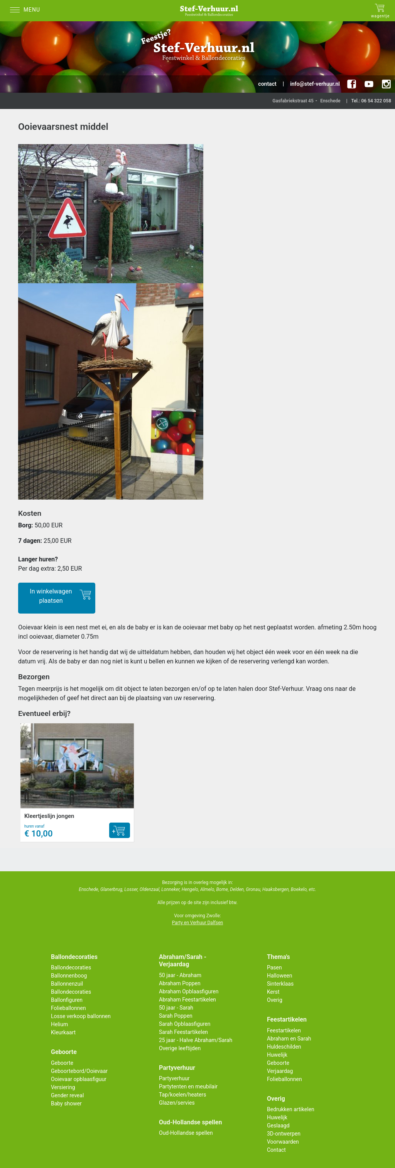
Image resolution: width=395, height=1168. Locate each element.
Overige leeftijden (180, 1048)
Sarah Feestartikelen (183, 1032)
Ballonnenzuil (67, 984)
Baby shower (66, 1103)
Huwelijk (277, 1055)
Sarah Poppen (175, 1016)
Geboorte (62, 1063)
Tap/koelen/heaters (182, 1094)
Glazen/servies (177, 1103)
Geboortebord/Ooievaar (79, 1071)
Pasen (274, 967)
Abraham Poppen (180, 983)
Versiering (63, 1087)
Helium (59, 1024)
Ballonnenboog (69, 975)
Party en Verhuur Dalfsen (197, 922)
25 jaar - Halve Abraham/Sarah (195, 1040)
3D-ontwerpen (283, 1134)
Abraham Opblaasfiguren (188, 991)
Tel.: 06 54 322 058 (371, 101)
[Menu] (27, 10)
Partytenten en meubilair (188, 1086)
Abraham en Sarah (289, 1038)
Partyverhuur (174, 1078)
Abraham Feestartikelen (187, 999)
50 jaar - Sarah (176, 1008)
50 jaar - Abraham (180, 975)
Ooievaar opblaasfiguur (78, 1079)
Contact (276, 1150)
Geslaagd (278, 1125)
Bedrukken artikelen (290, 1109)
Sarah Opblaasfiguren (185, 1024)
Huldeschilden (284, 1047)
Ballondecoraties (71, 967)
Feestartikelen (284, 1030)
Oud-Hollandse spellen (186, 1133)
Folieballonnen (68, 1008)
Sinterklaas (280, 984)
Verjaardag (280, 1071)
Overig (274, 1000)
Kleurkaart (63, 1032)
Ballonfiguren (67, 1000)
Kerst (273, 992)
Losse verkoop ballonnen (81, 1016)
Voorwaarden (283, 1142)
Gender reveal (67, 1095)
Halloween (279, 975)
